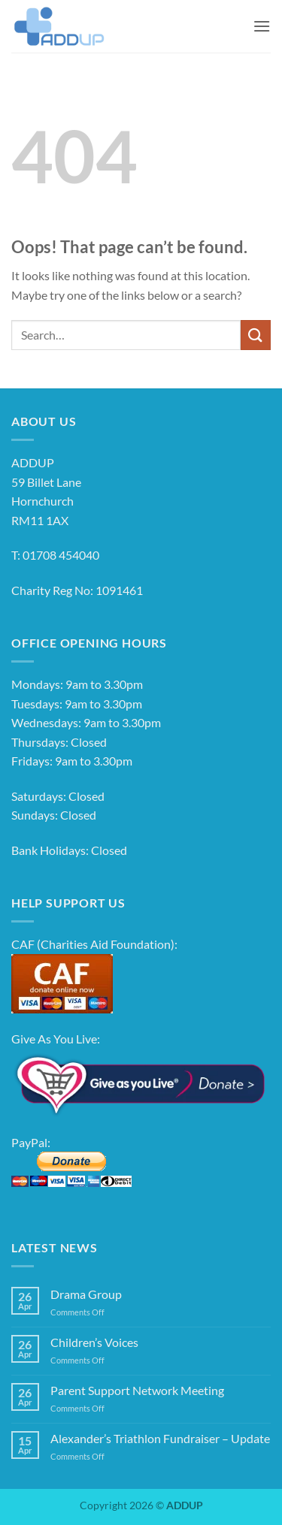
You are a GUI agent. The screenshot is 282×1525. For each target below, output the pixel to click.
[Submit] (256, 334)
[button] (262, 26)
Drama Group (86, 1294)
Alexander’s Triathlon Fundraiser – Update (160, 1438)
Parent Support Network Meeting (137, 1390)
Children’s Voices (94, 1342)
